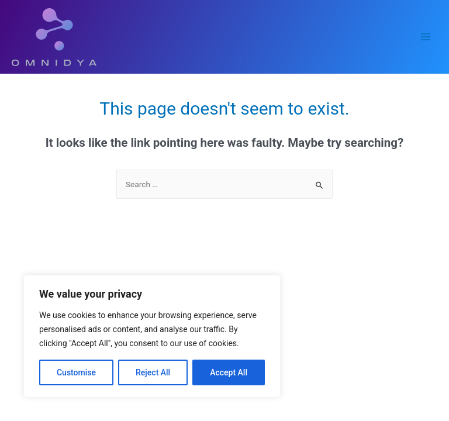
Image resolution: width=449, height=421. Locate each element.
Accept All (228, 372)
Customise (76, 372)
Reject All (153, 372)
